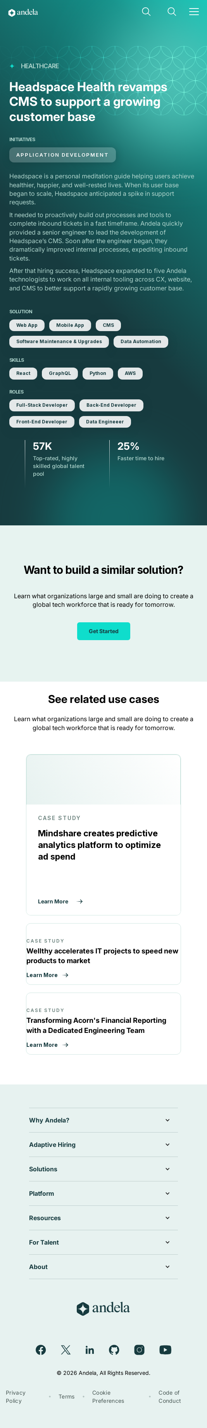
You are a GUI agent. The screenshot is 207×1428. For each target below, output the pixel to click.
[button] (147, 12)
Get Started (104, 631)
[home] (36, 12)
